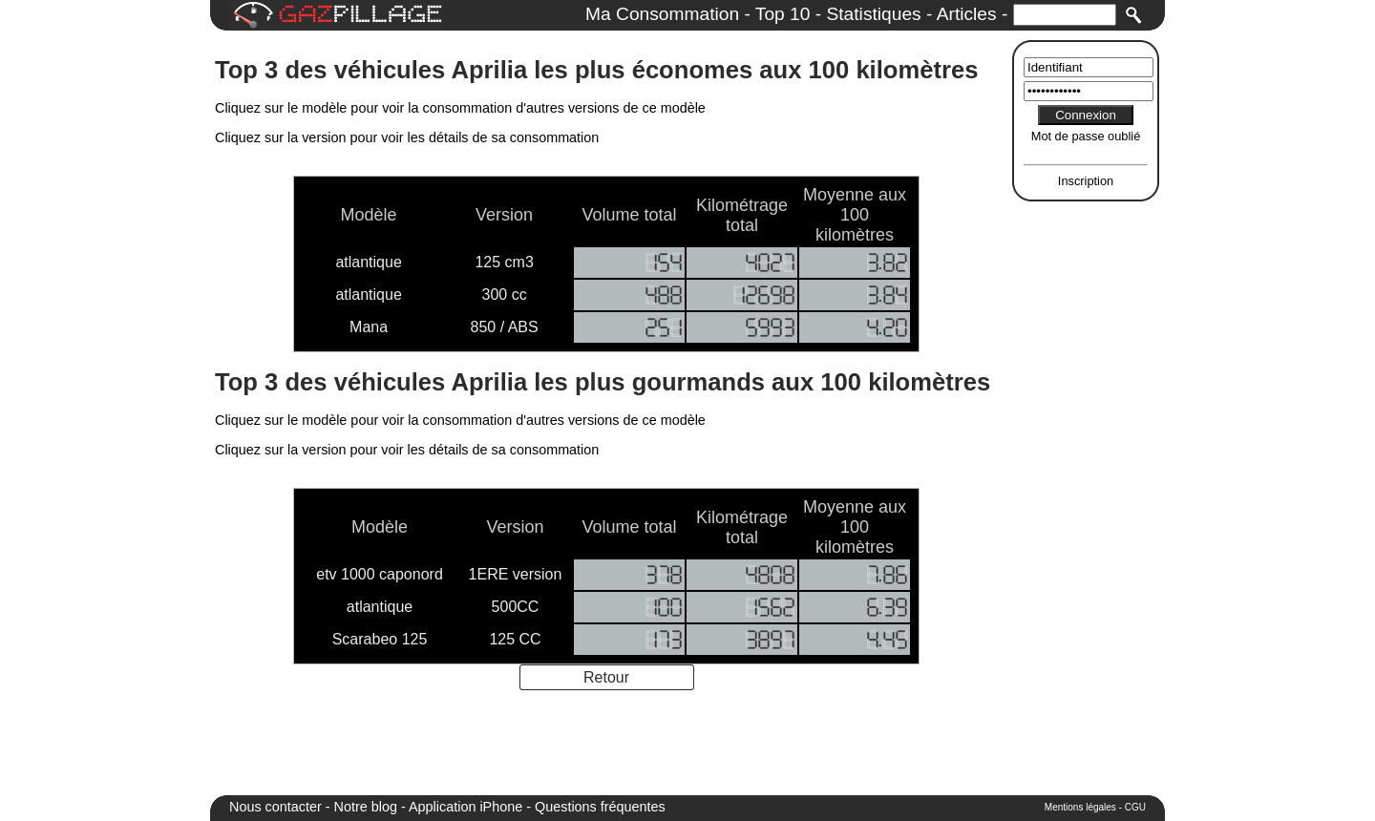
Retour (606, 677)
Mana (368, 327)
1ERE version (515, 574)
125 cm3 (504, 262)
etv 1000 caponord (379, 574)
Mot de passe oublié (1086, 136)
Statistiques (873, 14)
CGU (1135, 807)
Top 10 (783, 14)
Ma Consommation (662, 14)
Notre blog (365, 806)
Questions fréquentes (600, 806)
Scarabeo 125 (380, 639)
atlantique (368, 262)
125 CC (514, 639)
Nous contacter (275, 806)
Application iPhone (465, 806)
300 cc (504, 294)
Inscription (1085, 181)
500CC (515, 607)
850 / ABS (505, 327)
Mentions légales (1080, 807)
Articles (967, 14)
